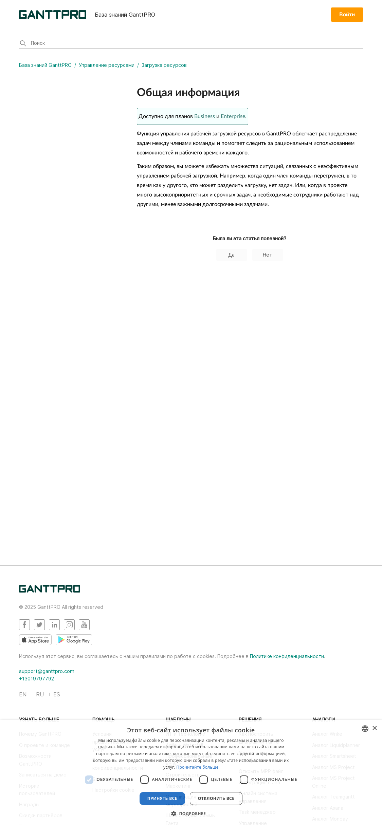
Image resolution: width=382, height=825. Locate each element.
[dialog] (191, 772)
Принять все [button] (162, 798)
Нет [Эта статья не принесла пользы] (267, 255)
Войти (347, 14)
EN (22, 694)
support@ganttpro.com (46, 671)
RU (40, 694)
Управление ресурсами (106, 65)
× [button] (374, 728)
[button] (191, 813)
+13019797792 (36, 678)
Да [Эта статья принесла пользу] (231, 255)
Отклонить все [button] (216, 798)
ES (56, 694)
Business (204, 116)
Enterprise (233, 116)
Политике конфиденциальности (287, 656)
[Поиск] (191, 44)
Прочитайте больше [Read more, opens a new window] (197, 767)
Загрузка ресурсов (164, 65)
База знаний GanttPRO (45, 65)
